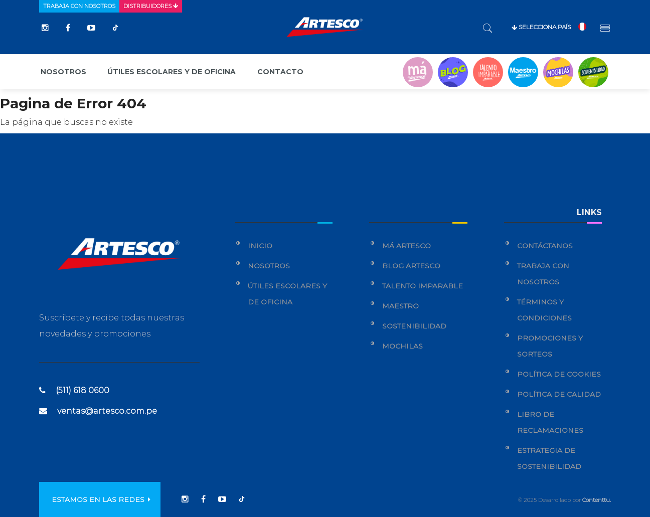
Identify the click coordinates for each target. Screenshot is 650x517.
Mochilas (402, 346)
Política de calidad (559, 394)
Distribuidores (150, 6)
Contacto (280, 71)
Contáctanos (545, 245)
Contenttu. (596, 499)
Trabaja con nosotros (79, 6)
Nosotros (63, 71)
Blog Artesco (411, 265)
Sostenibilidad (414, 325)
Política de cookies (559, 374)
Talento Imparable (422, 285)
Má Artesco (406, 245)
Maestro (400, 305)
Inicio (260, 245)
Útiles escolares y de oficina (171, 71)
